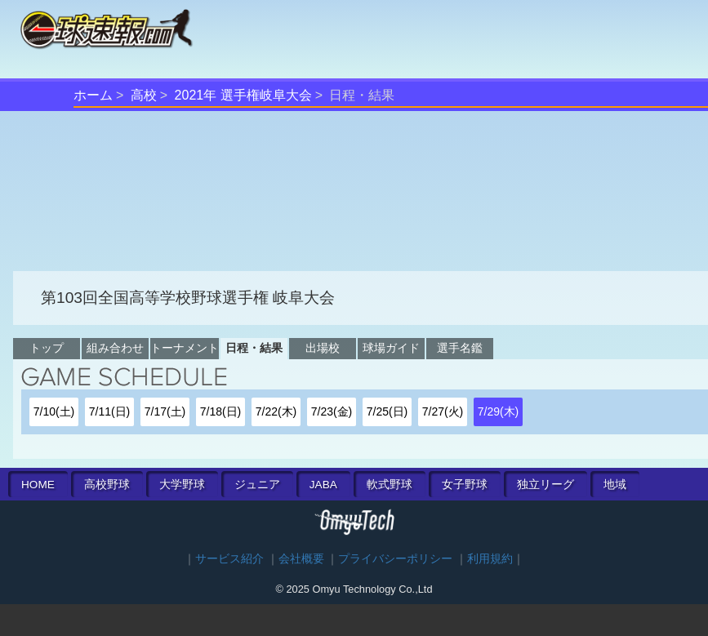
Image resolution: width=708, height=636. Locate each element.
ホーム (93, 95)
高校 (144, 95)
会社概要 (301, 559)
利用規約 (490, 559)
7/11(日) (110, 411)
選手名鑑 (460, 347)
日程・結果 (254, 347)
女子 (465, 484)
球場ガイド (391, 347)
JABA (323, 484)
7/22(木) (276, 411)
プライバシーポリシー (395, 559)
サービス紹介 (229, 559)
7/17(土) (165, 411)
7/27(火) (443, 411)
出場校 (322, 347)
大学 (182, 484)
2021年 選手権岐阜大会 (243, 95)
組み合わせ (115, 347)
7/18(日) (221, 411)
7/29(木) (498, 411)
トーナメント (184, 347)
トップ (46, 347)
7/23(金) (332, 411)
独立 (545, 484)
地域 (614, 484)
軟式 (389, 484)
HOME (38, 484)
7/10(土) (54, 411)
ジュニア (257, 484)
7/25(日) (387, 411)
